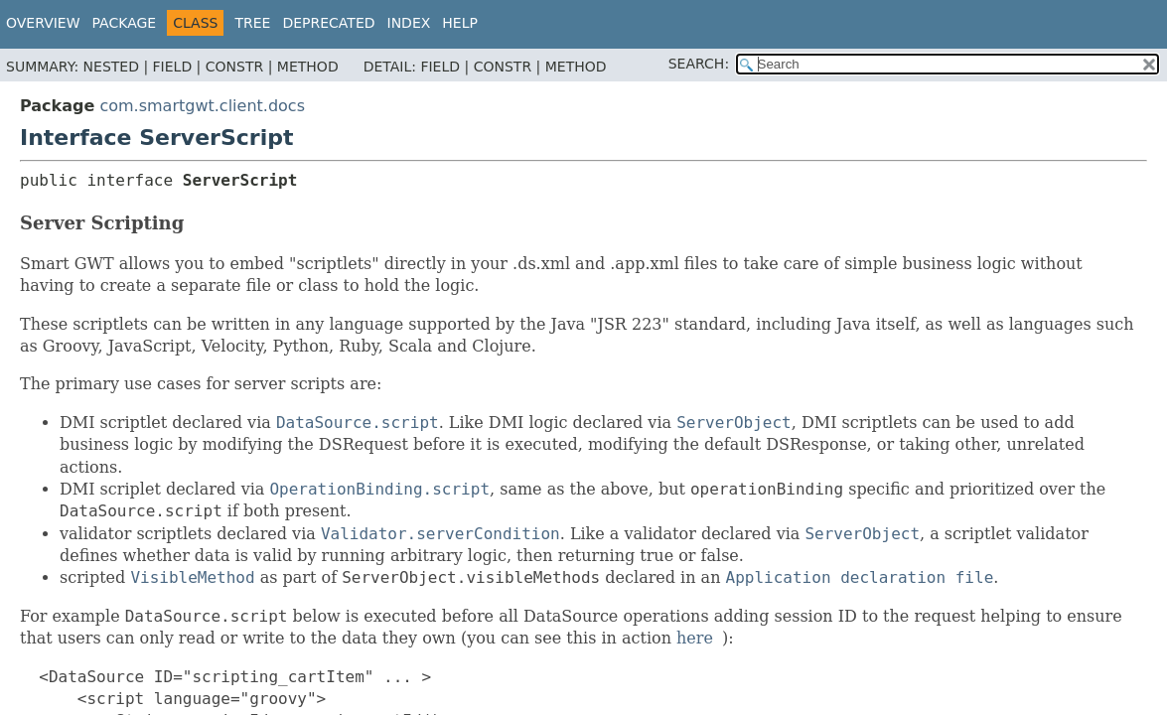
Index (409, 23)
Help (460, 23)
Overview (43, 23)
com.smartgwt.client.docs (202, 105)
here (694, 638)
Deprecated (328, 23)
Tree (252, 23)
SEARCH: (698, 64)
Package (124, 23)
